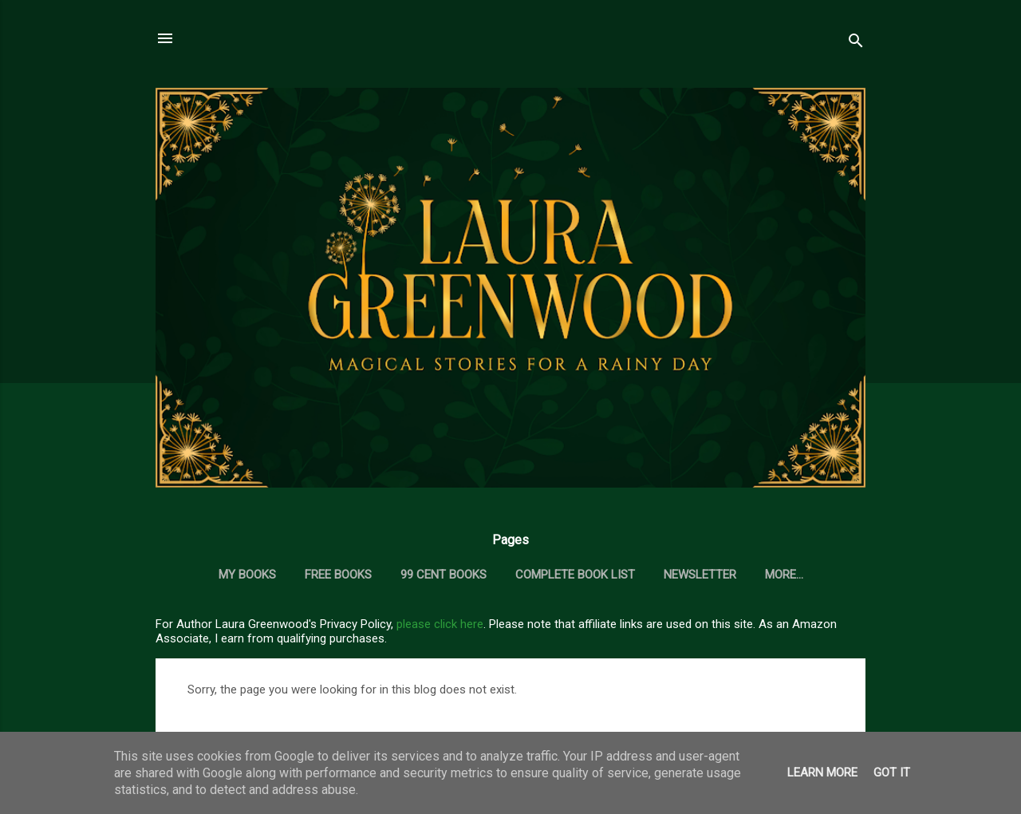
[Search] (855, 43)
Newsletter (700, 574)
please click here (439, 624)
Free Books (338, 574)
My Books (247, 574)
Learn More (822, 772)
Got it (891, 772)
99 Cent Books (443, 574)
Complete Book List (575, 574)
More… (784, 574)
